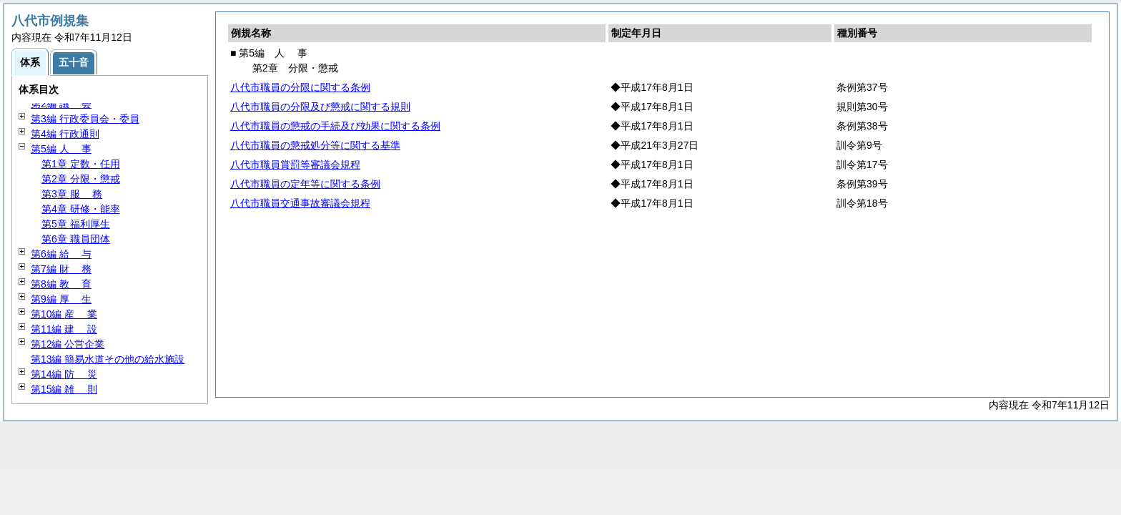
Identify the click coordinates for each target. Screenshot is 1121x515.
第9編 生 (61, 299)
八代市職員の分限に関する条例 (300, 87)
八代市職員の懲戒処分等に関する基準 (315, 145)
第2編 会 (61, 103)
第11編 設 (64, 329)
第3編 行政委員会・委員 (85, 118)
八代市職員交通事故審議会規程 (300, 203)
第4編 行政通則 (65, 133)
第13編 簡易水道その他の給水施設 (107, 359)
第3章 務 (71, 194)
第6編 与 (61, 254)
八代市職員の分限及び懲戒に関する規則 (320, 106)
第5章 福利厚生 (75, 224)
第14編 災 (64, 374)
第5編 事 (61, 148)
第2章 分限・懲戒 (80, 179)
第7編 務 (61, 269)
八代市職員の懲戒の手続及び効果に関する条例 (335, 126)
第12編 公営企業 (67, 344)
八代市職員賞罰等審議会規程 (295, 164)
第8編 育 (61, 284)
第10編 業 (64, 314)
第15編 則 (64, 389)
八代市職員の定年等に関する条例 (305, 184)
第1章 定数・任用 (80, 164)
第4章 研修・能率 (80, 209)
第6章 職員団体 (75, 239)
